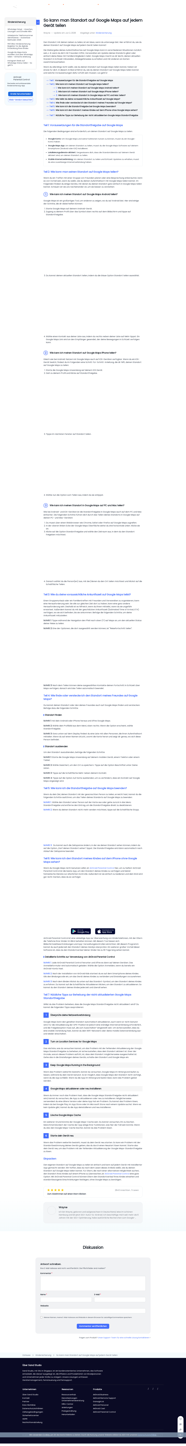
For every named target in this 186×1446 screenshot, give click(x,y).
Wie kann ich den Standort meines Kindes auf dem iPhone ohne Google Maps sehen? (93, 111)
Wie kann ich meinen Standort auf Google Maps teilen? (79, 84)
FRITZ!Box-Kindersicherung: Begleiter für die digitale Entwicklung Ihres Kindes (19, 46)
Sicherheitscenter (30, 1415)
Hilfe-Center (67, 1404)
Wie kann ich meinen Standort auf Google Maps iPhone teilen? (87, 91)
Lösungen (60, 6)
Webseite (44, 1306)
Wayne (63, 1207)
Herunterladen (123, 6)
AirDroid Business (100, 1394)
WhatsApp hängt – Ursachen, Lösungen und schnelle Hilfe (20, 30)
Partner (108, 6)
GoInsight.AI (98, 1401)
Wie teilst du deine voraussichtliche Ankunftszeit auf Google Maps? (84, 99)
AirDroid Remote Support (104, 1398)
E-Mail (97, 1294)
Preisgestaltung (76, 6)
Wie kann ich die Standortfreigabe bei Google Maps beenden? (82, 106)
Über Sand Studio (30, 1394)
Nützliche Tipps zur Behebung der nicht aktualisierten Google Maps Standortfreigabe (93, 115)
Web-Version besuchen (20, 99)
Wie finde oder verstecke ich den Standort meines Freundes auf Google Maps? (90, 102)
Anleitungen (67, 1407)
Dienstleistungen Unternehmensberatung (73, 1399)
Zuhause (26, 1355)
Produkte (46, 6)
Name (43, 1294)
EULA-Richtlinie (29, 1405)
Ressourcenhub (69, 1394)
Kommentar (46, 1273)
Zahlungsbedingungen (32, 1412)
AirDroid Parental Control (102, 868)
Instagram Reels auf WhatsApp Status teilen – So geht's (20, 62)
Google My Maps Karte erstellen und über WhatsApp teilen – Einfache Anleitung (20, 54)
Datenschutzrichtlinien (32, 1408)
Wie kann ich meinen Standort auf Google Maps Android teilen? (87, 87)
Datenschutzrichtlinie (147, 1443)
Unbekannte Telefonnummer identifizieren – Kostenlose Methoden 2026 (20, 37)
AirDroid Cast (99, 1408)
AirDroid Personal (100, 1405)
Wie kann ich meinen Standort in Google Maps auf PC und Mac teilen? (91, 95)
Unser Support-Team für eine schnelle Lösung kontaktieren (124, 1337)
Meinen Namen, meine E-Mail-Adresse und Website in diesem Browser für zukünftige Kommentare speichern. (88, 1317)
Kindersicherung (104, 32)
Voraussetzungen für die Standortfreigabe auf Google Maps (81, 80)
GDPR (24, 1419)
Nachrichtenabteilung (32, 1422)
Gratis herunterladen (20, 94)
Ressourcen (94, 6)
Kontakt (153, 3)
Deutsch (156, 1435)
